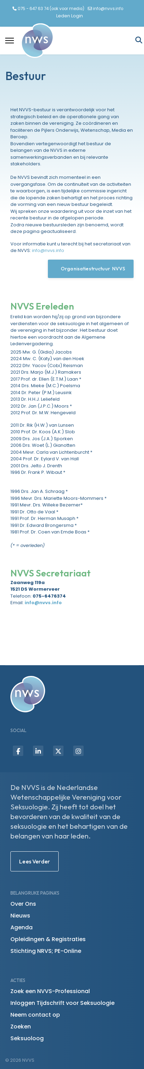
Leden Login (69, 15)
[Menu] (9, 40)
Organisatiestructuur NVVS (90, 269)
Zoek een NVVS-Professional (50, 991)
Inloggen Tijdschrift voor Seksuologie (62, 1003)
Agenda (21, 927)
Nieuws (20, 916)
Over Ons (23, 904)
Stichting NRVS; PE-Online (45, 951)
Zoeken (20, 1027)
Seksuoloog (27, 1038)
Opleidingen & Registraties (48, 939)
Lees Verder (34, 861)
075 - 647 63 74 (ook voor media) (51, 8)
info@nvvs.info (108, 8)
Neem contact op (35, 1015)
